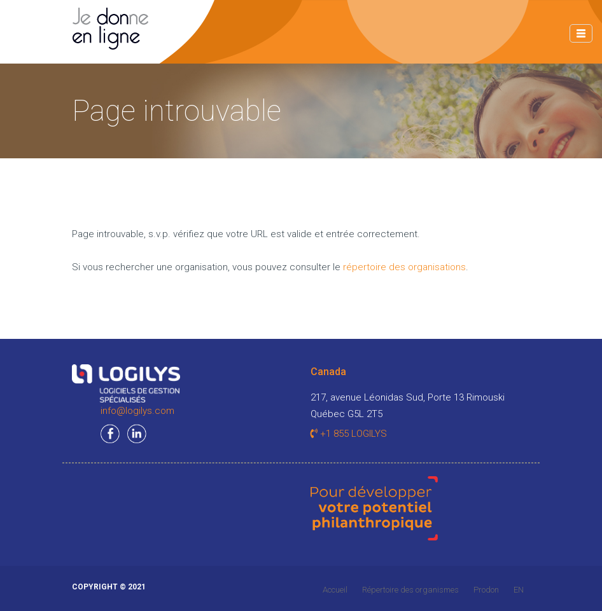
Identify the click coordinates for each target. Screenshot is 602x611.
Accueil (335, 589)
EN (519, 589)
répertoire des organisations (404, 267)
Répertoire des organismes (410, 589)
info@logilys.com (137, 410)
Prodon (486, 589)
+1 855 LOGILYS (349, 433)
